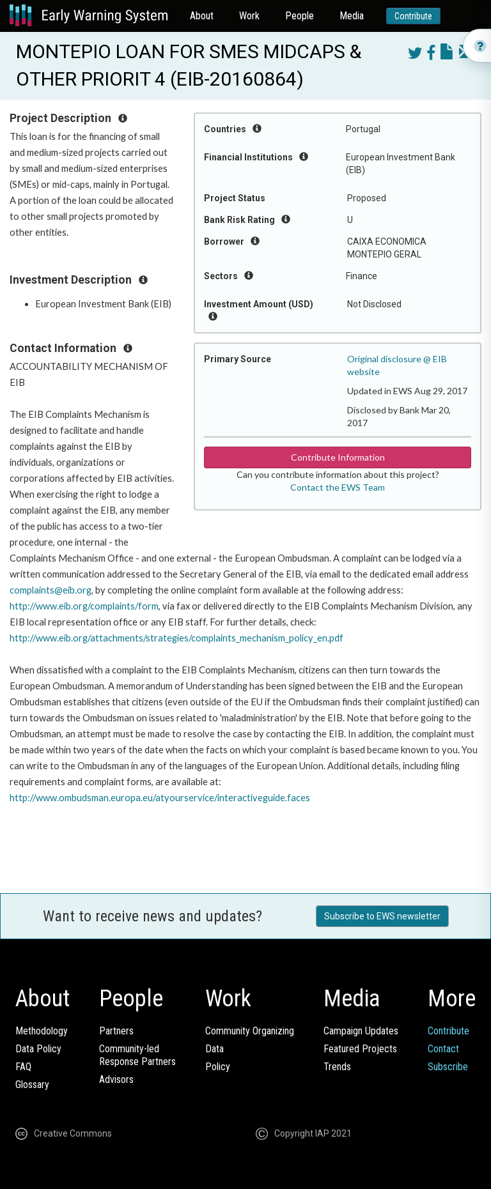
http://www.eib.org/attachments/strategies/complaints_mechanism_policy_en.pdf (176, 638)
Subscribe (448, 1067)
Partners (116, 1031)
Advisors (116, 1079)
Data (214, 1049)
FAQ (23, 1067)
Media (351, 16)
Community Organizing (249, 1031)
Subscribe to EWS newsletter (382, 916)
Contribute (413, 16)
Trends (337, 1067)
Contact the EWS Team (337, 487)
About (202, 16)
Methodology (41, 1031)
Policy (217, 1067)
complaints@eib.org (50, 590)
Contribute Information (338, 457)
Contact (443, 1049)
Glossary (32, 1084)
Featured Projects (360, 1049)
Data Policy (38, 1049)
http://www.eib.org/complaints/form (84, 606)
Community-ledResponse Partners (137, 1055)
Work (249, 16)
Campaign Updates (360, 1031)
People (299, 16)
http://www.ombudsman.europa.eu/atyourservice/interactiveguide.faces (160, 797)
